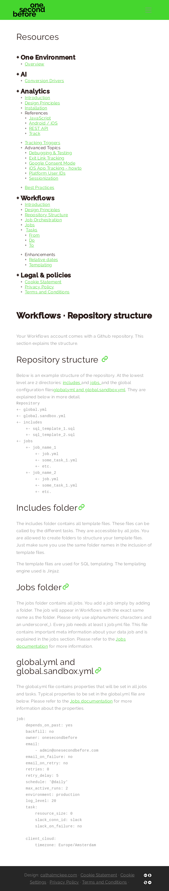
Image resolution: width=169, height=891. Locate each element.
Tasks (31, 229)
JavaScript (40, 118)
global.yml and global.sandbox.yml (89, 389)
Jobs (30, 224)
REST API (38, 128)
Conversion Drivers (44, 80)
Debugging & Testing (50, 152)
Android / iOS (43, 123)
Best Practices (39, 187)
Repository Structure (46, 214)
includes (72, 382)
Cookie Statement (43, 281)
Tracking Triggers (42, 142)
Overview (34, 64)
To (31, 245)
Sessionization (43, 178)
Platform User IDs (47, 173)
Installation (36, 108)
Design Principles (42, 102)
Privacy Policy (39, 286)
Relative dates (43, 259)
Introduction (37, 97)
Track (34, 133)
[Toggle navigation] (148, 10)
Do (32, 240)
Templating (40, 264)
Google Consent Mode (52, 163)
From (34, 235)
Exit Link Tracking (46, 158)
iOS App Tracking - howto (55, 168)
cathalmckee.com (58, 874)
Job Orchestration (43, 219)
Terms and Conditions (47, 291)
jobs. (95, 382)
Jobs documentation (91, 701)
